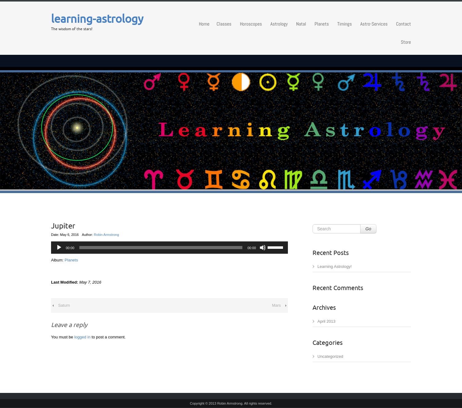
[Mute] (263, 247)
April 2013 (326, 321)
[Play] (59, 247)
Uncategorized (330, 356)
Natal (301, 24)
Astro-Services (374, 24)
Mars (276, 305)
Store (406, 42)
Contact (403, 24)
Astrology (279, 24)
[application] (169, 247)
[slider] (276, 246)
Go (368, 228)
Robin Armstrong (106, 234)
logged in (82, 337)
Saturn (64, 305)
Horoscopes (251, 24)
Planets (322, 24)
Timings (344, 24)
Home (204, 24)
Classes (224, 24)
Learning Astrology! (334, 266)
